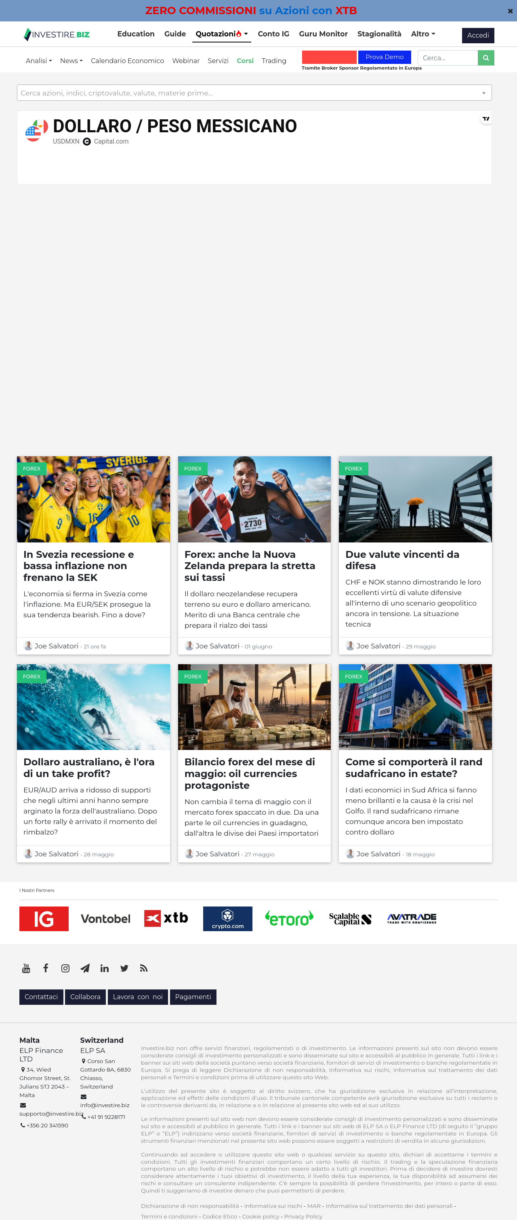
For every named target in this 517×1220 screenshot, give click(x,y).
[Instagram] (65, 968)
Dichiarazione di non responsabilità (190, 1206)
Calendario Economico (127, 61)
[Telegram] (85, 968)
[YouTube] (26, 968)
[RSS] (144, 968)
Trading (274, 61)
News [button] (70, 61)
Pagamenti (193, 997)
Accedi (478, 35)
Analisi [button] (37, 61)
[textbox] (254, 93)
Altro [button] (421, 34)
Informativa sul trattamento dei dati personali (389, 1206)
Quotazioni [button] (218, 34)
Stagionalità (379, 34)
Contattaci (41, 997)
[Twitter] (124, 968)
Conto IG (273, 34)
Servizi (218, 61)
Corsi (245, 61)
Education (136, 34)
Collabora (85, 997)
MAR (314, 1206)
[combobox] (254, 93)
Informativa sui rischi (273, 1206)
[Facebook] (46, 968)
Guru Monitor (323, 34)
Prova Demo (385, 57)
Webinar (186, 61)
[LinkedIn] (105, 968)
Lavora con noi (138, 997)
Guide (175, 34)
